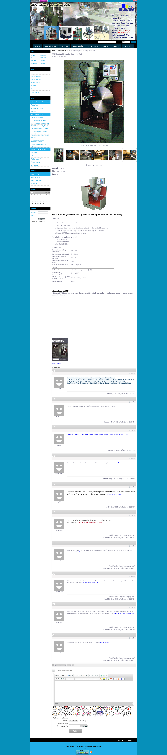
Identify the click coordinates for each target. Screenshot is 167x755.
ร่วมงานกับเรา (35, 92)
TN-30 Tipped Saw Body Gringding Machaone (37, 140)
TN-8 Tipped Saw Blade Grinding (40, 123)
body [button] (56, 703)
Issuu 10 (122, 434)
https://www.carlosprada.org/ (84, 552)
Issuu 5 (97, 434)
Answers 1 (70, 434)
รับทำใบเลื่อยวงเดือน (37, 184)
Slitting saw (34, 111)
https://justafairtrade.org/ (90, 582)
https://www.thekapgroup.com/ (89, 522)
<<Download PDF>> (58, 363)
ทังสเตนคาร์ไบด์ (35, 177)
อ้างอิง (132, 373)
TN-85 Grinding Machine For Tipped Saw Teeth (39, 145)
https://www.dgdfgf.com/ (127, 535)
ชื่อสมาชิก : (34, 212)
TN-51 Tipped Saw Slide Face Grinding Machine (39, 132)
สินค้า (53, 50)
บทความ (33, 85)
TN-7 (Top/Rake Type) (37, 117)
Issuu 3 (87, 434)
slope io (110, 494)
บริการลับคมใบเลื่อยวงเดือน (40, 102)
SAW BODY (34, 165)
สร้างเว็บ (39, 1)
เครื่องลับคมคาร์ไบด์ (37, 114)
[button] (60, 675)
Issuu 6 (102, 434)
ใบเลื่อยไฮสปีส (35, 105)
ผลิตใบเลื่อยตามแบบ (37, 156)
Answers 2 (77, 434)
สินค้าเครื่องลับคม (36, 76)
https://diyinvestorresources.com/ (124, 613)
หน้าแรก (33, 73)
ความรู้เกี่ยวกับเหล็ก (36, 180)
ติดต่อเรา (33, 89)
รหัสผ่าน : (33, 216)
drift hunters (120, 463)
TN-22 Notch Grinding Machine (39, 128)
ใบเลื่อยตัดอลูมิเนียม (36, 159)
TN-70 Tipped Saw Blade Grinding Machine (40, 136)
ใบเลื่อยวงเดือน (35, 162)
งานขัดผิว (34, 152)
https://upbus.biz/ (104, 642)
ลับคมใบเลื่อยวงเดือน (37, 108)
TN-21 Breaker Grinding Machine (40, 126)
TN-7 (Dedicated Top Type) (38, 120)
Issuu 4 (92, 434)
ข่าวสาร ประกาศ (35, 82)
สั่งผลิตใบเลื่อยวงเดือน (38, 149)
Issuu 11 (128, 434)
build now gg (118, 494)
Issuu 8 (112, 434)
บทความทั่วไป (35, 174)
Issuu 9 (117, 434)
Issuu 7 (107, 434)
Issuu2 (83, 434)
